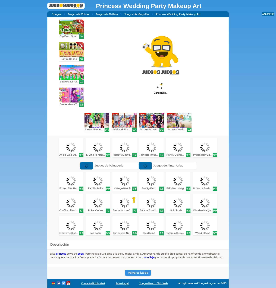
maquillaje (148, 257)
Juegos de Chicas (78, 14)
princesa (61, 253)
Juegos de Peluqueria (101, 165)
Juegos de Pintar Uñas (161, 165)
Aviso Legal (122, 283)
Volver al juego (138, 272)
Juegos (56, 14)
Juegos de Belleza (107, 14)
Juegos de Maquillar (136, 14)
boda (80, 253)
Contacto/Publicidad (93, 283)
